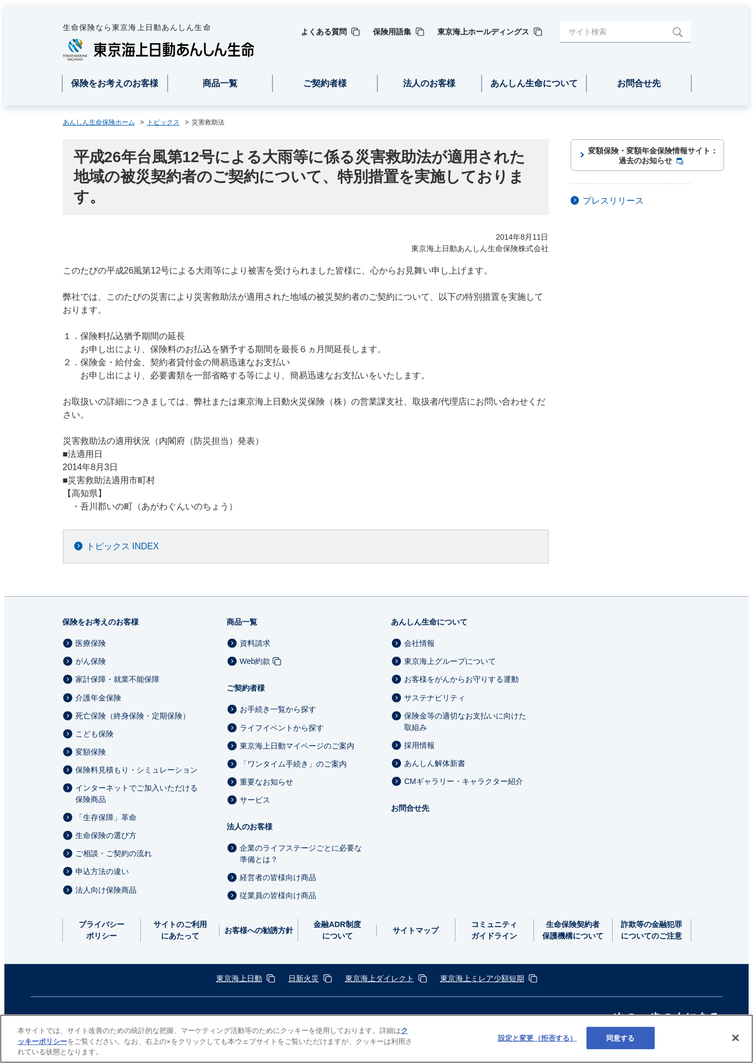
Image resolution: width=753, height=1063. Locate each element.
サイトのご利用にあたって (180, 930)
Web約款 (255, 661)
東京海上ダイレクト (379, 978)
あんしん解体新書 (434, 763)
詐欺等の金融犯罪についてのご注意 (651, 930)
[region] (376, 1038)
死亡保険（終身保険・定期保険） (132, 715)
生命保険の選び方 (106, 835)
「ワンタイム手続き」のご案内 (293, 763)
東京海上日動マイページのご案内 (297, 745)
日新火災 (303, 978)
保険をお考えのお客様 (100, 621)
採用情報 (419, 745)
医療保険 (90, 643)
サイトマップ (415, 930)
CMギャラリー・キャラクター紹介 (463, 781)
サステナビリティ (434, 697)
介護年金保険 (98, 697)
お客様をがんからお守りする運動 (461, 679)
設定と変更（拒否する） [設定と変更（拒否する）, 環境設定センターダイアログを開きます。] (537, 1038)
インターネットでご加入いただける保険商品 (136, 793)
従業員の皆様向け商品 (278, 895)
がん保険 (90, 661)
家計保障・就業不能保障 (117, 679)
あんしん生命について (429, 621)
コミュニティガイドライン (494, 930)
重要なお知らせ (266, 781)
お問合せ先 (410, 808)
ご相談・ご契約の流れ (113, 853)
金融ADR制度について (336, 930)
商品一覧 (242, 621)
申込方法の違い (102, 872)
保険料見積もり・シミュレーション (136, 769)
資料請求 (255, 643)
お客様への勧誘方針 (258, 930)
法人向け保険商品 (106, 890)
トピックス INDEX (122, 546)
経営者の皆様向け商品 (278, 877)
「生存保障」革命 (106, 817)
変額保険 (90, 751)
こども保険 (94, 733)
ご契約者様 (246, 688)
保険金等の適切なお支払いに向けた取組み (465, 721)
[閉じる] (736, 1038)
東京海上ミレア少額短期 (482, 978)
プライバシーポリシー (101, 930)
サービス (255, 799)
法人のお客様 (249, 826)
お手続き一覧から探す (278, 709)
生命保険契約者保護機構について (572, 930)
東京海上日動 (239, 978)
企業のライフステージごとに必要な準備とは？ (301, 854)
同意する (620, 1038)
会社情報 (419, 643)
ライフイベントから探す (282, 727)
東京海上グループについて (450, 661)
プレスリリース (613, 200)
